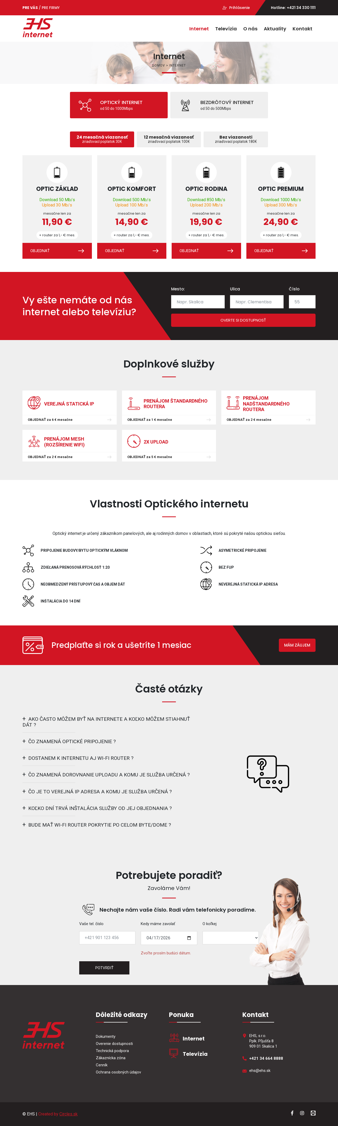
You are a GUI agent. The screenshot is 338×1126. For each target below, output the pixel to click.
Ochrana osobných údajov (118, 1072)
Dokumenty (105, 1036)
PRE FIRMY (51, 7)
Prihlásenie (239, 7)
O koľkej (210, 923)
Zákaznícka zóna (110, 1058)
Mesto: (178, 289)
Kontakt (302, 28)
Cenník (101, 1065)
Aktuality (275, 28)
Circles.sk (68, 1113)
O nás (250, 28)
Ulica (235, 289)
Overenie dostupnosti (114, 1043)
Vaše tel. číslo (91, 923)
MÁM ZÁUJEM (297, 645)
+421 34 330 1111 (301, 7)
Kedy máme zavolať (158, 923)
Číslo (294, 289)
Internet (199, 28)
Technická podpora (112, 1050)
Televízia (226, 28)
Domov (158, 65)
